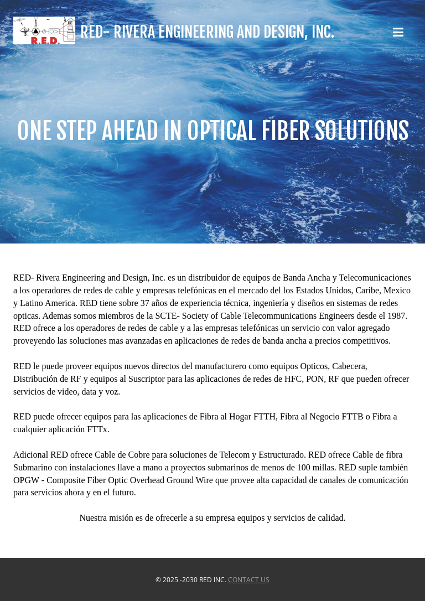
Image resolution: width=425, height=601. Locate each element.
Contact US (248, 579)
